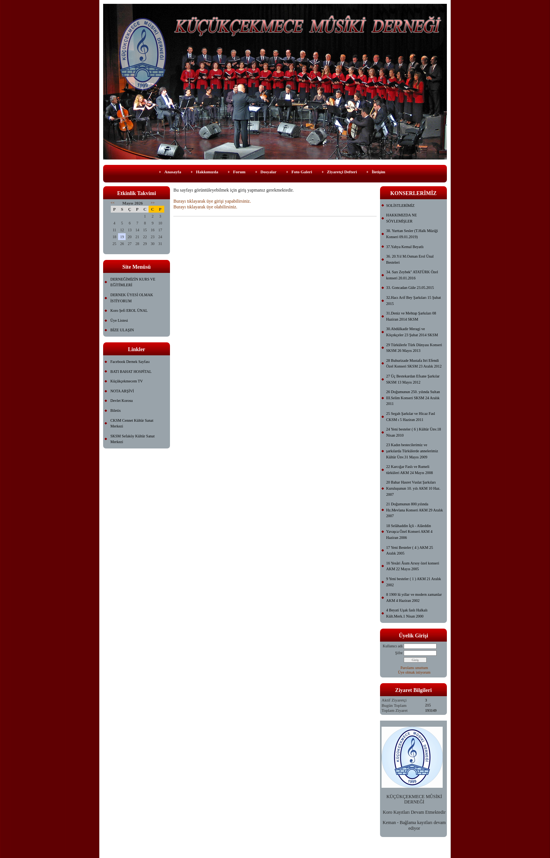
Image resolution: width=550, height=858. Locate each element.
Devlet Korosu (121, 400)
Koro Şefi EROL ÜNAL (129, 310)
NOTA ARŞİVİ (122, 391)
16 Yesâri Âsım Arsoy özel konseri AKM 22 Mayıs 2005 (412, 566)
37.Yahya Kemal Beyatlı (405, 247)
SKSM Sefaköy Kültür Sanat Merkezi (132, 439)
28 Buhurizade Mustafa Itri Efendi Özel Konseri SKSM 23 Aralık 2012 (414, 363)
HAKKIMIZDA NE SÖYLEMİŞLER (401, 218)
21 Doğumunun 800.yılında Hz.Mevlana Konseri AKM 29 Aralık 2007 (414, 510)
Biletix (115, 410)
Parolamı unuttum (414, 668)
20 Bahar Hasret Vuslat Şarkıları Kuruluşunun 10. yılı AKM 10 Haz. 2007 (413, 488)
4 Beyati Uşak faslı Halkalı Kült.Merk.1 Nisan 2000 (406, 613)
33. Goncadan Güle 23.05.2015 (410, 287)
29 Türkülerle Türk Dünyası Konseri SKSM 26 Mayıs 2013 (414, 348)
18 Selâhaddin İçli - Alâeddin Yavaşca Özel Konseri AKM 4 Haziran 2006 (409, 532)
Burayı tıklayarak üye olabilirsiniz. (205, 207)
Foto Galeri (301, 171)
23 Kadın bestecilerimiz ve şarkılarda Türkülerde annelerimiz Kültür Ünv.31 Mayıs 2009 (412, 451)
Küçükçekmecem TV (126, 381)
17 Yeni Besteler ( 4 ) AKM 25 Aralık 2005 (409, 550)
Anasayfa (172, 171)
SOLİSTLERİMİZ (400, 205)
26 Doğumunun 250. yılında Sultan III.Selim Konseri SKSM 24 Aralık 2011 (413, 398)
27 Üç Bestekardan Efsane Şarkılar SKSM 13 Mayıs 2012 (413, 379)
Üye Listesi (119, 320)
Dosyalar (268, 171)
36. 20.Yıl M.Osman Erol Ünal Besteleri (410, 259)
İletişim (378, 171)
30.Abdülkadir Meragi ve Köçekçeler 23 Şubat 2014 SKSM (412, 332)
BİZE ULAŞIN (122, 330)
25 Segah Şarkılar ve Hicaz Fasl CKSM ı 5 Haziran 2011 (410, 416)
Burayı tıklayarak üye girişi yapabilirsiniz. (212, 201)
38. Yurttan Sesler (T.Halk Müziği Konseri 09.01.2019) (412, 234)
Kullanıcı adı (393, 646)
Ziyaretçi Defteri (342, 171)
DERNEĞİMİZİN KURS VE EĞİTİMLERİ (132, 282)
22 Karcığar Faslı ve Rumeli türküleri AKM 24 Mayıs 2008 (409, 469)
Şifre (399, 653)
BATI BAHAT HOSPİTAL (131, 371)
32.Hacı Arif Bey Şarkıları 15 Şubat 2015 (413, 300)
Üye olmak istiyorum (414, 672)
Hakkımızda (207, 171)
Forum (239, 171)
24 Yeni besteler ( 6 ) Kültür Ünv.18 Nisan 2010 (413, 432)
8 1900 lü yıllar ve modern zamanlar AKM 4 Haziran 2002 (414, 597)
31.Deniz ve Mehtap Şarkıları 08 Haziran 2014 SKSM (411, 316)
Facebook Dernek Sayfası (130, 362)
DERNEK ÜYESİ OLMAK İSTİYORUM (131, 298)
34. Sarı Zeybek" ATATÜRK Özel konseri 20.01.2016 (412, 275)
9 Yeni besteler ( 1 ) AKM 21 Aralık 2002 (413, 582)
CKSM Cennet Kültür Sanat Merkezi (132, 423)
